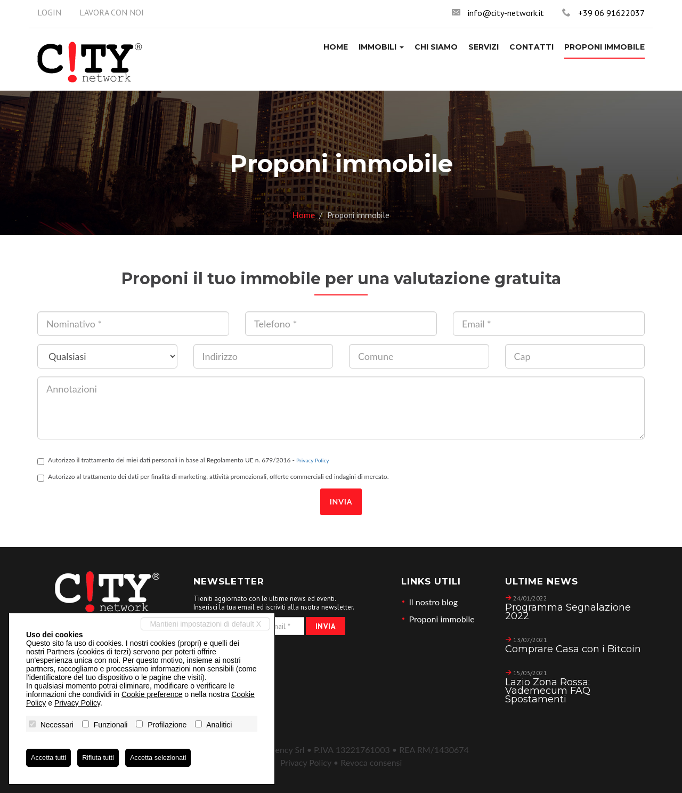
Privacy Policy (312, 460)
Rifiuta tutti (103, 758)
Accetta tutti (50, 758)
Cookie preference (151, 694)
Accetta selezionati (168, 758)
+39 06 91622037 (611, 12)
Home (304, 215)
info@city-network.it (506, 12)
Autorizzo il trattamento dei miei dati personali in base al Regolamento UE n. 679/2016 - (183, 460)
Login (49, 12)
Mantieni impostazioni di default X (205, 624)
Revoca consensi (371, 762)
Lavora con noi (111, 12)
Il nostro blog (433, 602)
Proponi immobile (442, 619)
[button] (381, 47)
